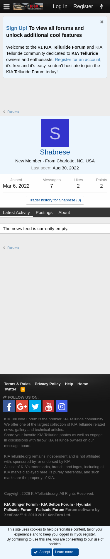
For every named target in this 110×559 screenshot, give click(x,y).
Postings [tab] (44, 212)
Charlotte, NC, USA (76, 160)
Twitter (10, 389)
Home (82, 384)
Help (69, 384)
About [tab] (64, 212)
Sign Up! (16, 28)
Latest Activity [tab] (16, 212)
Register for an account (77, 59)
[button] (6, 7)
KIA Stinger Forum (21, 504)
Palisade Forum (50, 509)
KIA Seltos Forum (57, 504)
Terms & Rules (17, 384)
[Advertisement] (56, 94)
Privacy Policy (48, 384)
